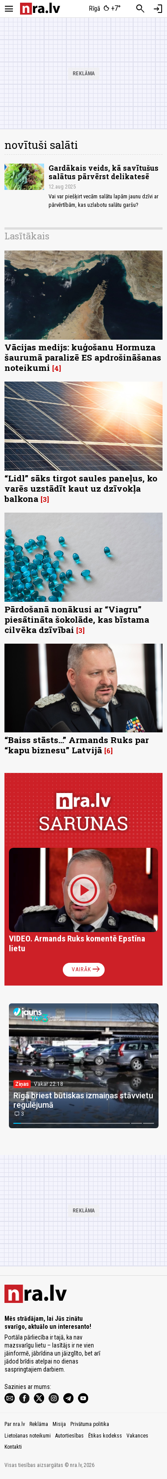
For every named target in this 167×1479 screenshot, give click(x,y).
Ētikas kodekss (105, 1436)
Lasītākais (26, 236)
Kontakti (13, 1447)
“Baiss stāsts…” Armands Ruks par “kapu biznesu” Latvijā (76, 745)
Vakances (137, 1436)
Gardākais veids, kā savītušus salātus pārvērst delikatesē (104, 172)
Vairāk (87, 969)
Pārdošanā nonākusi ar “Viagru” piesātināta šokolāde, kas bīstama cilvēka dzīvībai (76, 619)
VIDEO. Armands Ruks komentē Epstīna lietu (77, 943)
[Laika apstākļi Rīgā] (104, 9)
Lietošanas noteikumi (27, 1436)
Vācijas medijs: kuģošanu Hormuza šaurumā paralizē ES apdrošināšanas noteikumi (82, 357)
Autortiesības (69, 1436)
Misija (59, 1424)
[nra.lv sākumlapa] (40, 9)
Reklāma (38, 1424)
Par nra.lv (14, 1424)
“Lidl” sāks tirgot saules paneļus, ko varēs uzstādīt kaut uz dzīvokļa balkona (80, 488)
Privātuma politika (89, 1424)
